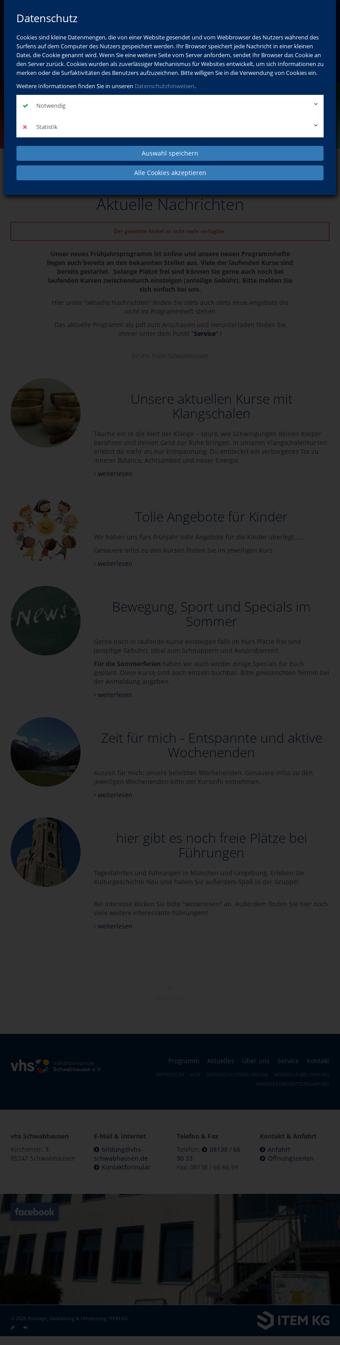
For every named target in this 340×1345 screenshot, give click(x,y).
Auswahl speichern (170, 153)
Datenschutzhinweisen (164, 86)
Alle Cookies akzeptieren (170, 172)
